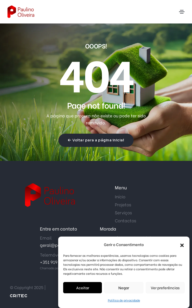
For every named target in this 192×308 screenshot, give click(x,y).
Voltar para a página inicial (96, 140)
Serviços (123, 212)
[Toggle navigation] (182, 11)
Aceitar (82, 288)
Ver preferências (165, 288)
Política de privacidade (124, 301)
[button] (182, 245)
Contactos (125, 220)
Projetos (123, 204)
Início (120, 196)
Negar (123, 288)
